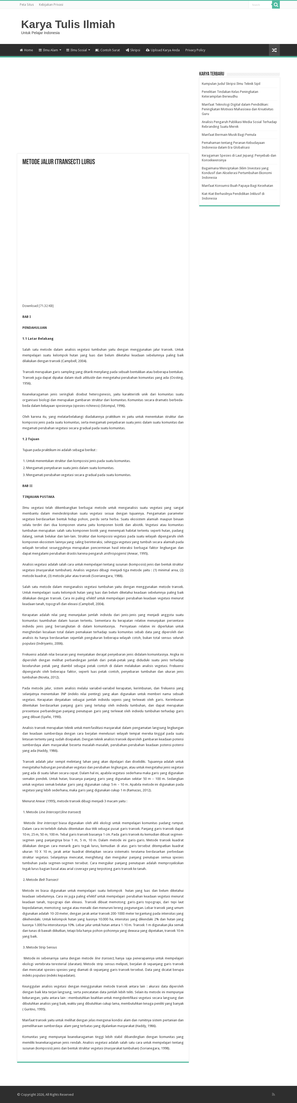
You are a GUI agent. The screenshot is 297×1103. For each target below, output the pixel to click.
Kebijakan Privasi (51, 5)
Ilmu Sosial (76, 50)
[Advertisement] (103, 111)
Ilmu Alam (48, 50)
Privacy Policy (195, 50)
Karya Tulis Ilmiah (68, 24)
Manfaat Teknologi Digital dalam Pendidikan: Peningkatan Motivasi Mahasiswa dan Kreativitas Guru (237, 109)
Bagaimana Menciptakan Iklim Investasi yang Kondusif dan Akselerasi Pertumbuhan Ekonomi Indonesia (237, 172)
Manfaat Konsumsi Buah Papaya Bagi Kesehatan (237, 186)
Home (26, 50)
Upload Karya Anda (163, 50)
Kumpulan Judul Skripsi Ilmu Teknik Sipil (231, 84)
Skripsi (133, 50)
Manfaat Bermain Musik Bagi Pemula (229, 135)
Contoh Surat (107, 50)
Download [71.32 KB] (38, 306)
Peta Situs (27, 5)
